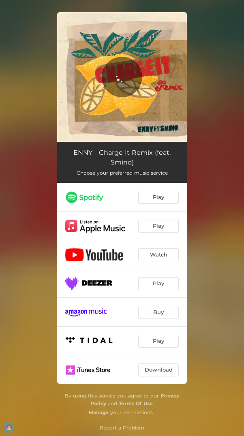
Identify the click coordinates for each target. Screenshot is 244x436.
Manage (99, 412)
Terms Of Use (136, 403)
